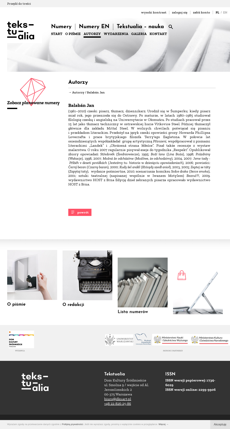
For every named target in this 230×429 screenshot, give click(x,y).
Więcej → (163, 424)
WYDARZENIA (116, 34)
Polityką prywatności (72, 424)
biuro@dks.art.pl (117, 399)
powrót (83, 215)
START (56, 34)
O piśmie (16, 308)
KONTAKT (158, 34)
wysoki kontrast (153, 12)
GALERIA (139, 34)
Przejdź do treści (19, 4)
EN (225, 12)
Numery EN (94, 27)
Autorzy (78, 93)
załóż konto (201, 12)
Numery (61, 27)
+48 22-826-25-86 (117, 403)
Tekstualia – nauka (140, 27)
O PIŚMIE (73, 34)
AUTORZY (92, 34)
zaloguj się (179, 12)
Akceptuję (220, 424)
